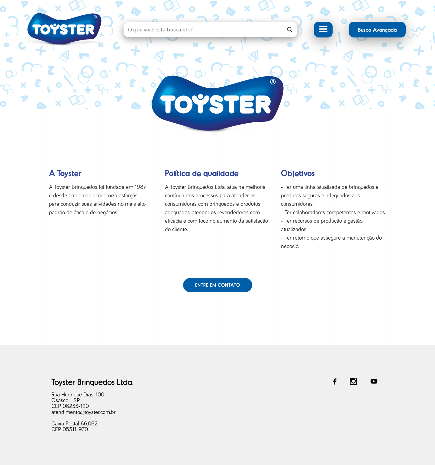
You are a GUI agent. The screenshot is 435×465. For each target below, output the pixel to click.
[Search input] (204, 29)
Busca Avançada (377, 29)
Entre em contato (217, 285)
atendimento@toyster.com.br (83, 412)
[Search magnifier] (289, 29)
